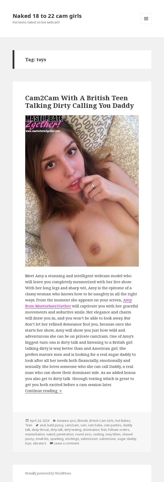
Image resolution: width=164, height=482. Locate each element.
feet (104, 430)
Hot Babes (122, 421)
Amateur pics (66, 421)
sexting (98, 434)
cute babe (95, 425)
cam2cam (72, 425)
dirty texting (72, 430)
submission (89, 439)
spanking (56, 439)
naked (50, 434)
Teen (28, 425)
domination (91, 430)
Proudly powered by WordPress (48, 473)
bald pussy (55, 425)
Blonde (83, 421)
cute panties (112, 425)
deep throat (40, 430)
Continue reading (43, 390)
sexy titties (113, 434)
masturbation (35, 434)
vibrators (39, 443)
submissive (107, 439)
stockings (72, 439)
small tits (42, 439)
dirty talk (56, 430)
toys (28, 443)
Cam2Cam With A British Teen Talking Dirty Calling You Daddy (79, 101)
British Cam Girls (101, 421)
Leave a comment (66, 443)
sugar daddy (126, 439)
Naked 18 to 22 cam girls (47, 15)
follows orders (118, 430)
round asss (83, 434)
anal (43, 425)
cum (83, 425)
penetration (65, 434)
